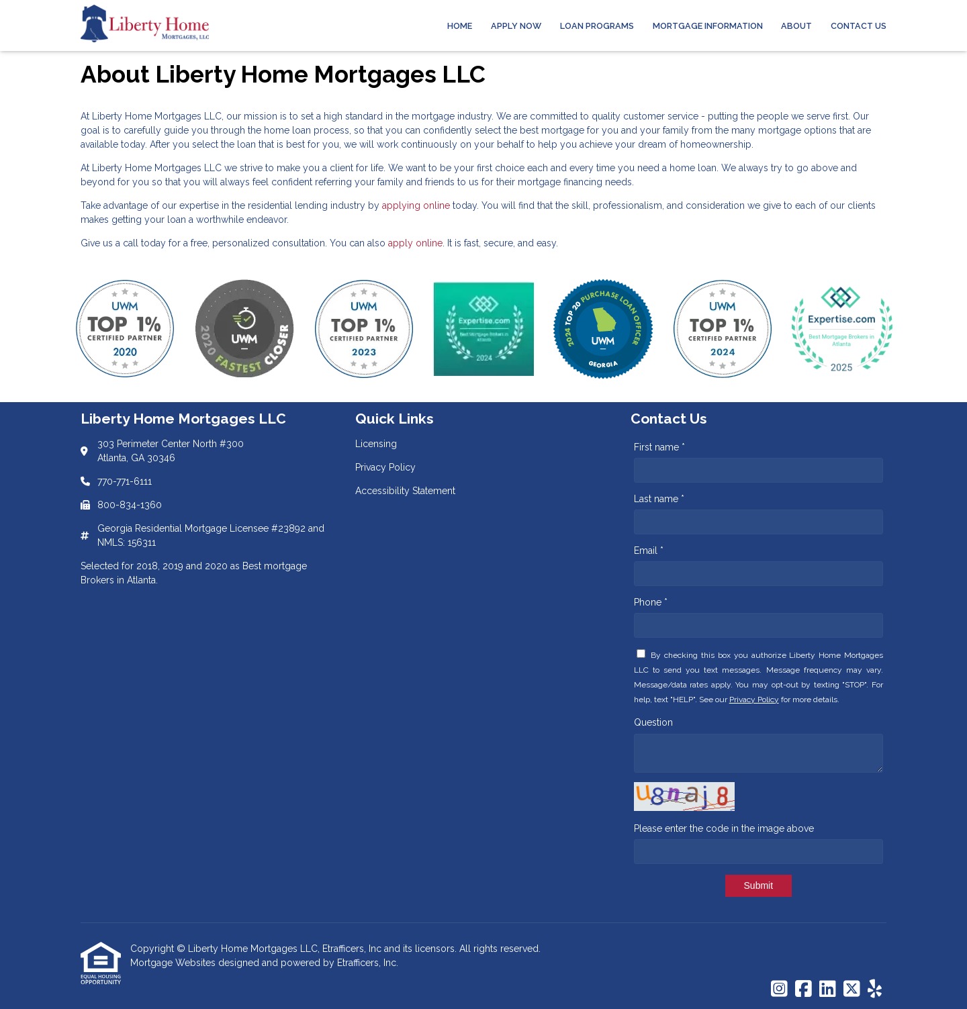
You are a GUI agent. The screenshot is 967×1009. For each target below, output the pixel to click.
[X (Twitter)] (851, 989)
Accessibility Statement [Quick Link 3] (405, 490)
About (796, 26)
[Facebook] (803, 989)
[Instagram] (779, 989)
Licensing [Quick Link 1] (376, 443)
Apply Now (516, 26)
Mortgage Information (708, 26)
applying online (416, 205)
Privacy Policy (754, 699)
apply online (415, 243)
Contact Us (858, 26)
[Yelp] (875, 989)
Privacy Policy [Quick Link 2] (385, 467)
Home (459, 26)
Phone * (650, 602)
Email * (648, 550)
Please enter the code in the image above (724, 828)
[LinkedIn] (827, 989)
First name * (659, 447)
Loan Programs (597, 26)
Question (653, 722)
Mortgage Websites (174, 962)
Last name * (659, 498)
